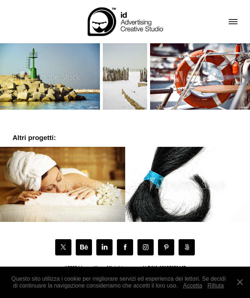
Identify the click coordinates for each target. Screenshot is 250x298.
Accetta (192, 285)
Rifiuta (215, 285)
